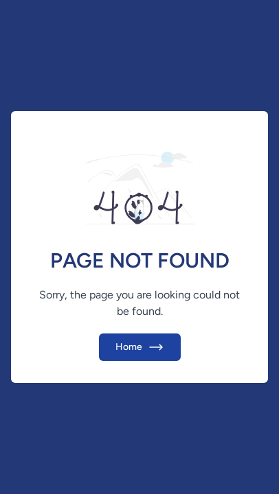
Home (139, 347)
